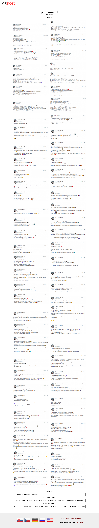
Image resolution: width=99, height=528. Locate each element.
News (67, 519)
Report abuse (76, 519)
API (62, 519)
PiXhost (80, 522)
